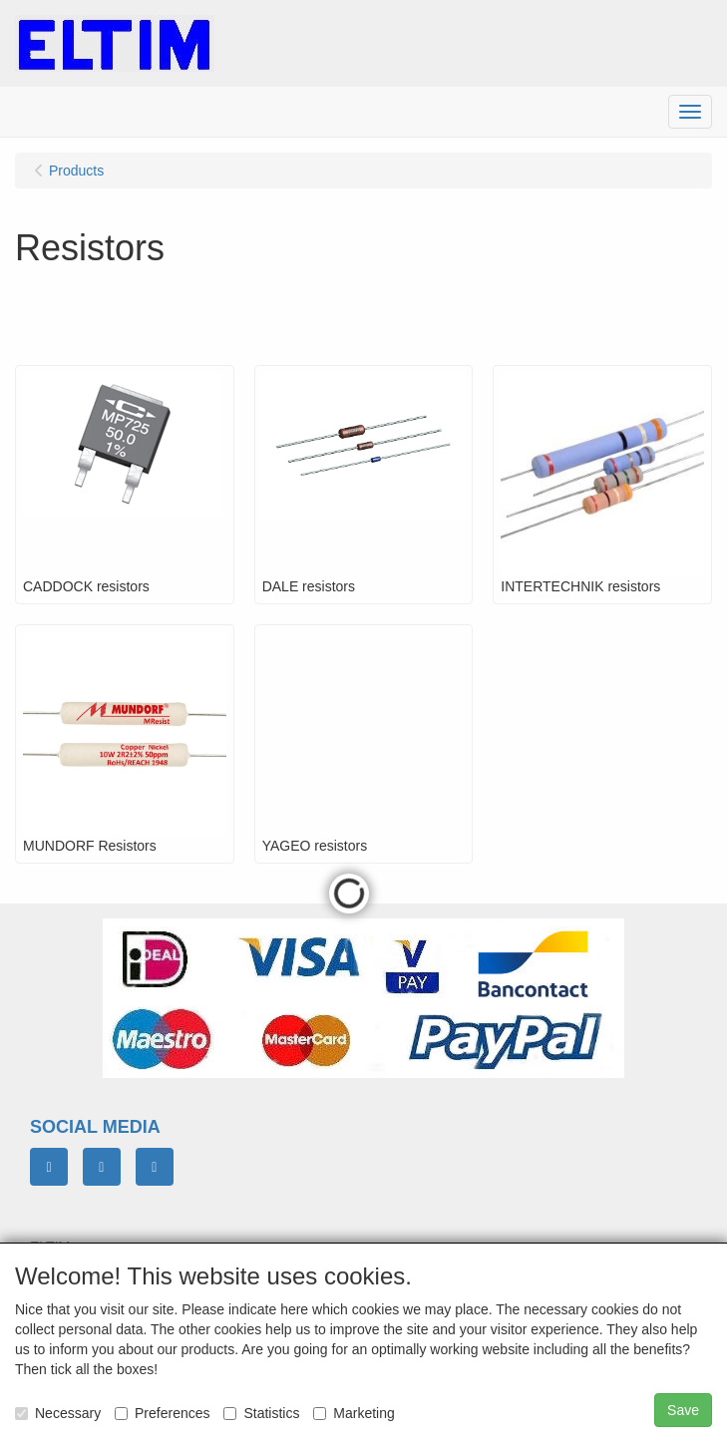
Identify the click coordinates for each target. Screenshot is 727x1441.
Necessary (58, 1413)
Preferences (162, 1413)
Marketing (353, 1413)
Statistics (261, 1413)
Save (683, 1410)
